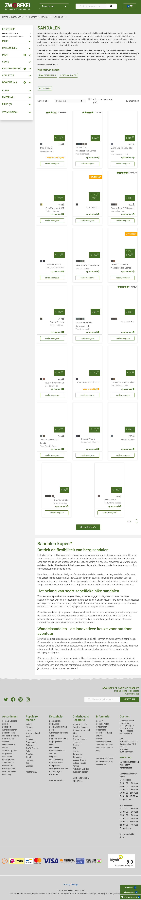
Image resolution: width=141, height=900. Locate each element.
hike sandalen (87, 599)
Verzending (101, 730)
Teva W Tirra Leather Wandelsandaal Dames (121, 266)
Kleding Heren (8, 759)
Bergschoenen (8, 733)
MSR (28, 736)
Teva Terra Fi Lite (61, 502)
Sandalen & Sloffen (10, 736)
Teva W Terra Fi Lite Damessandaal (87, 326)
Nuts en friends (79, 763)
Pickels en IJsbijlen (81, 769)
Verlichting (6, 774)
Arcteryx (29, 739)
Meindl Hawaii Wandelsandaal (47, 150)
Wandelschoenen (9, 730)
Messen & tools (79, 760)
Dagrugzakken (55, 742)
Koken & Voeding (9, 721)
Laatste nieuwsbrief (105, 759)
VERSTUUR (129, 699)
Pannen (76, 766)
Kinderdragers (55, 771)
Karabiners (77, 754)
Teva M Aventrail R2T (55, 210)
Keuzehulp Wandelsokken (12, 37)
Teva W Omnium (127, 439)
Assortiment (54, 6)
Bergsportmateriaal (81, 730)
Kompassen (78, 757)
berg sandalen (50, 562)
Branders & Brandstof (58, 739)
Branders (77, 736)
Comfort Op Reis (9, 751)
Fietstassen (54, 748)
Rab (27, 763)
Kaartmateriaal (55, 762)
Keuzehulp (55, 716)
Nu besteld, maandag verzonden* (129, 765)
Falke (28, 751)
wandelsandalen (80, 639)
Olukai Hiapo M (92, 207)
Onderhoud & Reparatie (81, 718)
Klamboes (53, 774)
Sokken (5, 724)
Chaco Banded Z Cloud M (88, 382)
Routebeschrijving (104, 733)
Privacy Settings (70, 884)
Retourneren (101, 727)
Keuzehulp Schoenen (10, 33)
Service (99, 736)
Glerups (29, 727)
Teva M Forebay (57, 324)
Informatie (102, 716)
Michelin (29, 766)
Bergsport (6, 727)
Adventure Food (33, 733)
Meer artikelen (88, 527)
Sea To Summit (32, 748)
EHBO (51, 745)
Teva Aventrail (112, 501)
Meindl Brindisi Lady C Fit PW (122, 151)
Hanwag (29, 760)
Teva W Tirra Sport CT (54, 385)
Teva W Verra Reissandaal (123, 384)
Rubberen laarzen (80, 772)
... (23, 17)
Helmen (76, 751)
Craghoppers (31, 742)
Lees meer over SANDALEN (47, 65)
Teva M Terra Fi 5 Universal (122, 210)
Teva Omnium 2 (127, 322)
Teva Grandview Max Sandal (52, 443)
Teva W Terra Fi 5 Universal (87, 267)
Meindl (28, 724)
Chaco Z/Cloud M (55, 266)
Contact (99, 721)
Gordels (76, 745)
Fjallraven (30, 745)
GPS (74, 748)
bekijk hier (77, 53)
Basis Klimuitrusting (58, 727)
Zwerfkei (29, 754)
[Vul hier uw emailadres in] (102, 699)
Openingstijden (102, 724)
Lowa (28, 730)
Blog (98, 751)
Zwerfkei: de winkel (104, 745)
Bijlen (51, 736)
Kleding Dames (8, 768)
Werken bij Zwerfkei (104, 748)
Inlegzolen (53, 756)
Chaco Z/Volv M (90, 441)
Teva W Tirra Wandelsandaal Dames (87, 151)
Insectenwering (56, 759)
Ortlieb (28, 757)
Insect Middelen (9, 771)
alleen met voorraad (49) (103, 101)
